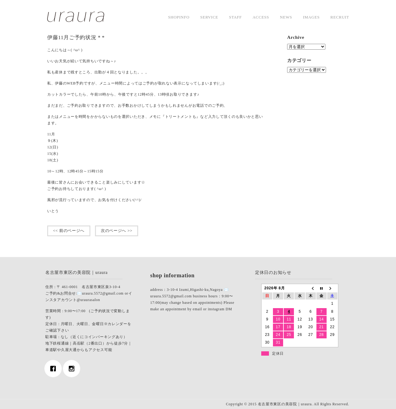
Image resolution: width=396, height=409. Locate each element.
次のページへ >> (117, 230)
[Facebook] (54, 368)
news (286, 17)
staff (235, 17)
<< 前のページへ (69, 230)
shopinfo (178, 17)
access (261, 17)
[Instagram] (73, 368)
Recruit (339, 17)
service (209, 17)
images (311, 17)
